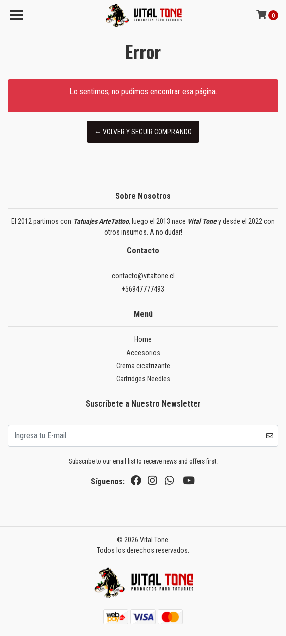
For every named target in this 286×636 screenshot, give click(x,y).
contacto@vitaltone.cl (143, 276)
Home (143, 339)
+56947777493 (143, 289)
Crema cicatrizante (143, 366)
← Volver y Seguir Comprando (143, 132)
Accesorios (143, 353)
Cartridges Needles (143, 379)
